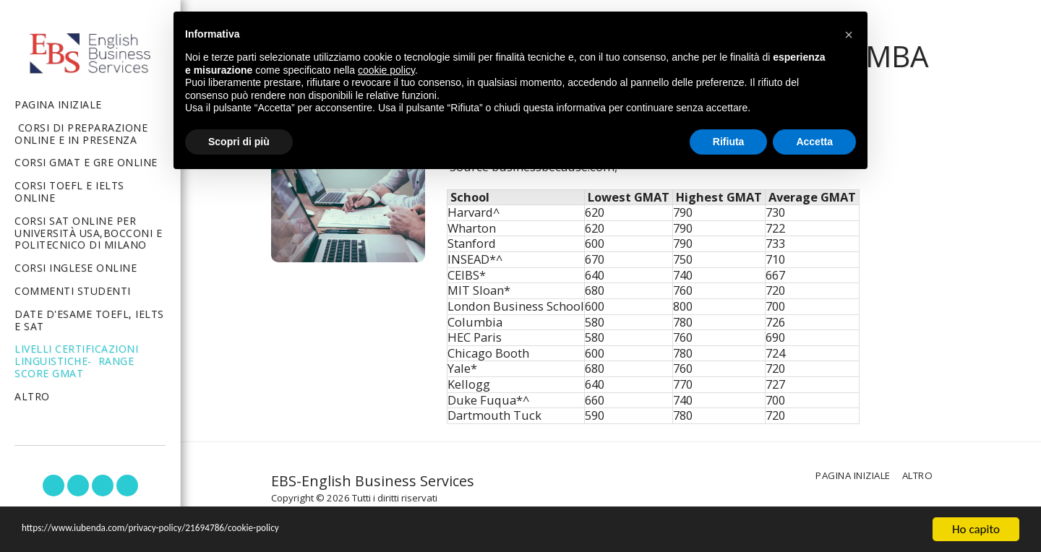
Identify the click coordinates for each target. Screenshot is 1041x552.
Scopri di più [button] (239, 141)
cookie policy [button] (386, 70)
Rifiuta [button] (729, 141)
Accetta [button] (814, 141)
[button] (53, 485)
